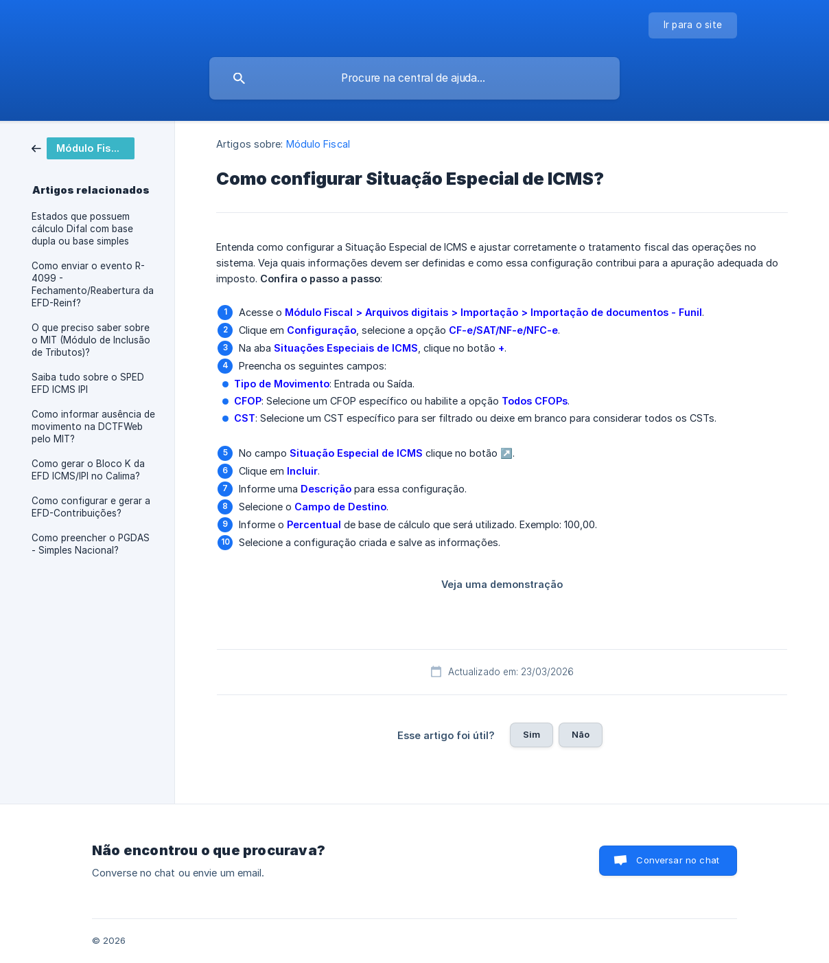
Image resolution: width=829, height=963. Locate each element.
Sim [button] (531, 734)
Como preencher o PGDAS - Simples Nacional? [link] (91, 544)
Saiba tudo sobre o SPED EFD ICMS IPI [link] (88, 383)
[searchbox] (414, 78)
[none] (693, 25)
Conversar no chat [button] (677, 859)
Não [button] (580, 734)
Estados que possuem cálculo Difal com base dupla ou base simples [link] (82, 229)
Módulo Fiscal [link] (318, 144)
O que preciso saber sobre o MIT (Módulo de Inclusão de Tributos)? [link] (91, 340)
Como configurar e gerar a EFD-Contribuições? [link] (91, 507)
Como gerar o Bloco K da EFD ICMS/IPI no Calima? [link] (88, 470)
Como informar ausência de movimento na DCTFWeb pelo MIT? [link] (93, 426)
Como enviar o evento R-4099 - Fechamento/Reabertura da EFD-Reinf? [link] (93, 284)
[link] (83, 147)
